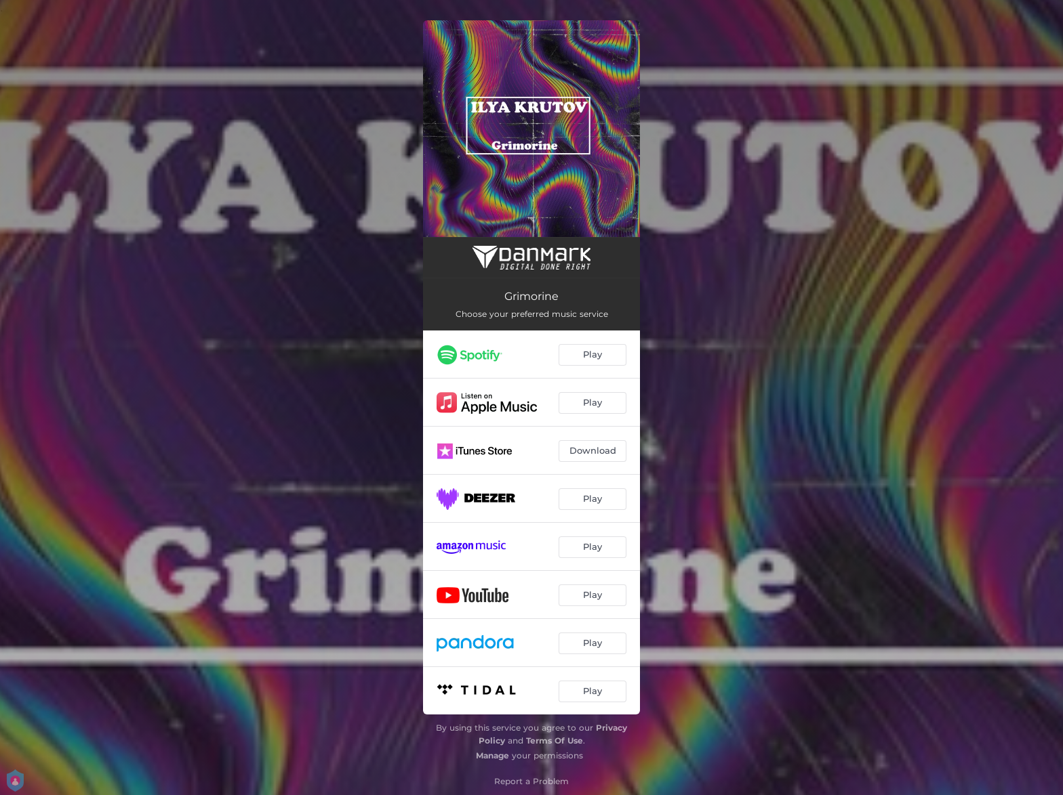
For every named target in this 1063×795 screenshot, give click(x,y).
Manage (492, 755)
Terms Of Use (554, 740)
